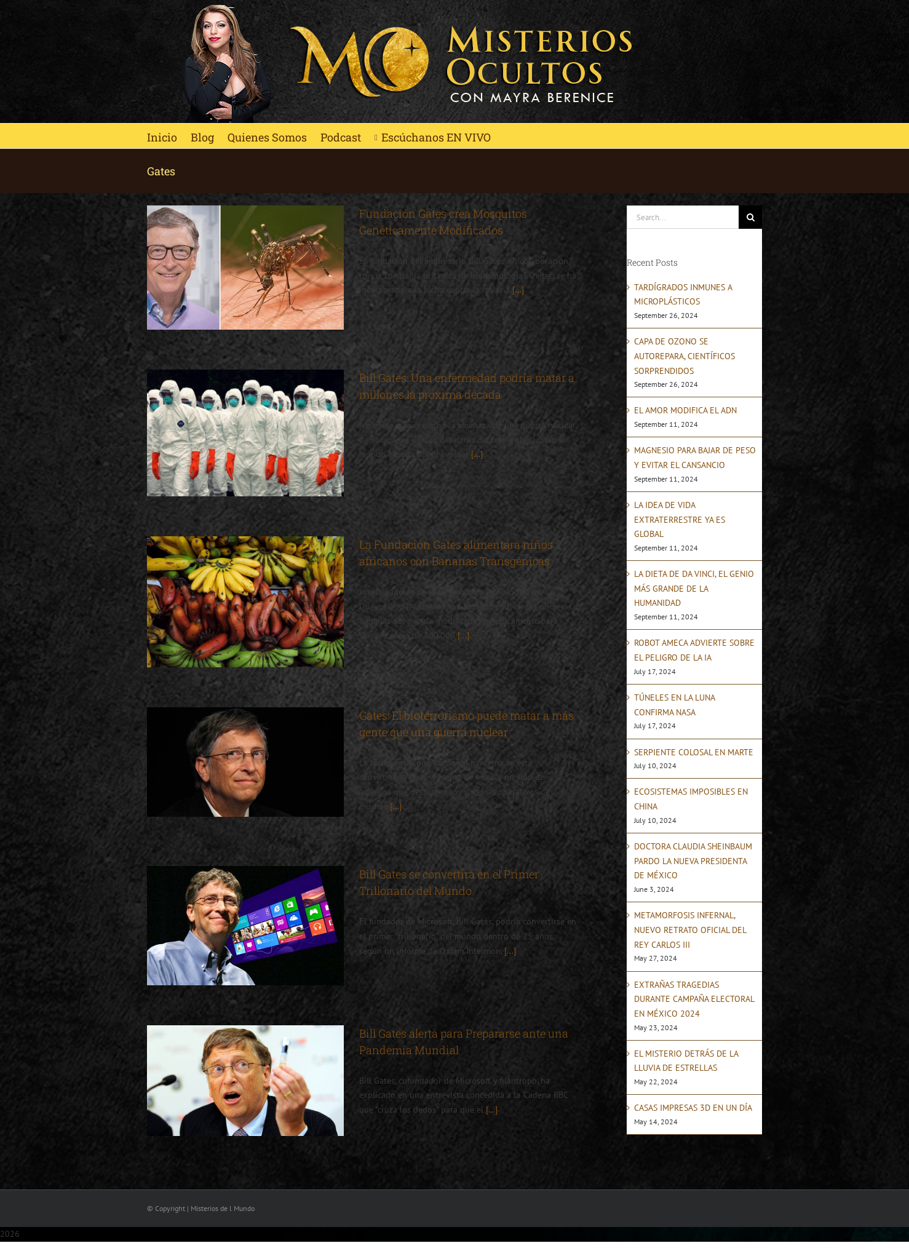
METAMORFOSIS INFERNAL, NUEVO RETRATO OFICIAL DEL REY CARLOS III (690, 930)
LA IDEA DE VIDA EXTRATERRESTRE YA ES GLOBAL (679, 519)
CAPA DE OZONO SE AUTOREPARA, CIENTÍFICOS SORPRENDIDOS (684, 356)
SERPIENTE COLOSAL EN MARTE (693, 752)
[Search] (750, 217)
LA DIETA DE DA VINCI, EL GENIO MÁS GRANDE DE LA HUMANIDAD (694, 588)
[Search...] (683, 217)
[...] (518, 289)
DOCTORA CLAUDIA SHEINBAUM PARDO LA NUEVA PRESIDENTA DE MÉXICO (693, 861)
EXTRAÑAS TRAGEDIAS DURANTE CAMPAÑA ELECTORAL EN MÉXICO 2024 (694, 999)
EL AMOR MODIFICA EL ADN (685, 410)
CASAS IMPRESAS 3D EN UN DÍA (693, 1107)
